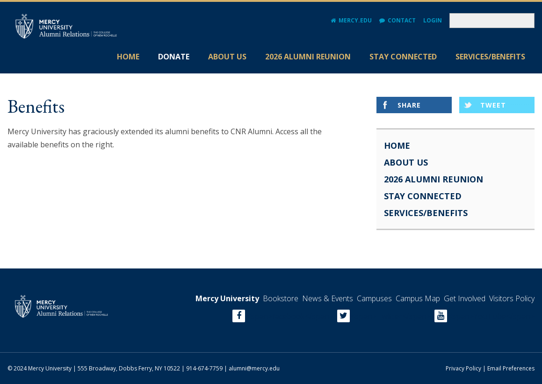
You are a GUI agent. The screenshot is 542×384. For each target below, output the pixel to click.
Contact (402, 20)
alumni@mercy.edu (254, 368)
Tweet (493, 105)
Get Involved (464, 298)
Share (409, 105)
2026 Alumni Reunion (308, 56)
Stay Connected (403, 56)
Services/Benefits (490, 56)
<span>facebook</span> (289, 316)
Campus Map (418, 298)
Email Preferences (511, 368)
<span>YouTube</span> (491, 316)
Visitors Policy (512, 298)
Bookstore (280, 298)
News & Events (327, 298)
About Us (227, 56)
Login (432, 20)
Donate (173, 56)
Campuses (374, 298)
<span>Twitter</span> (391, 316)
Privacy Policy (463, 368)
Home (128, 56)
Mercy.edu (355, 20)
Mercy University (227, 298)
